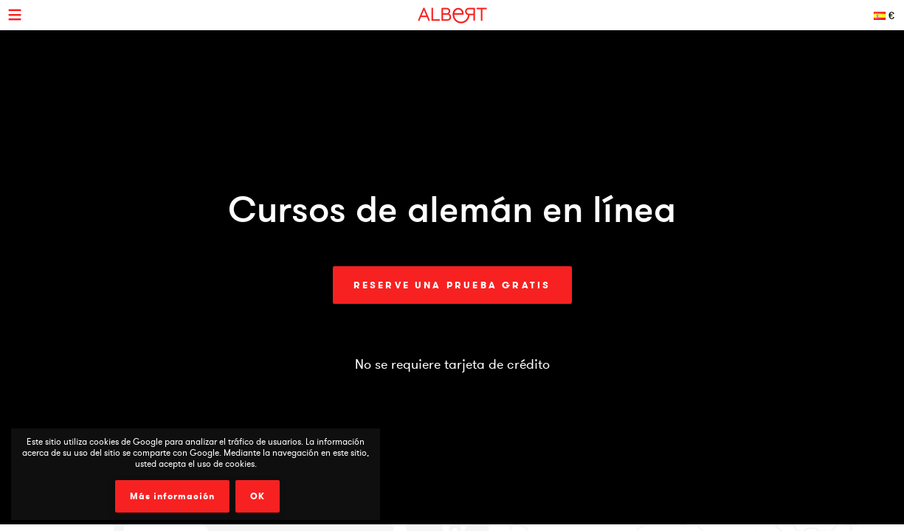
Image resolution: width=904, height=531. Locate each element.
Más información (172, 496)
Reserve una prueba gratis (452, 285)
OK (257, 496)
